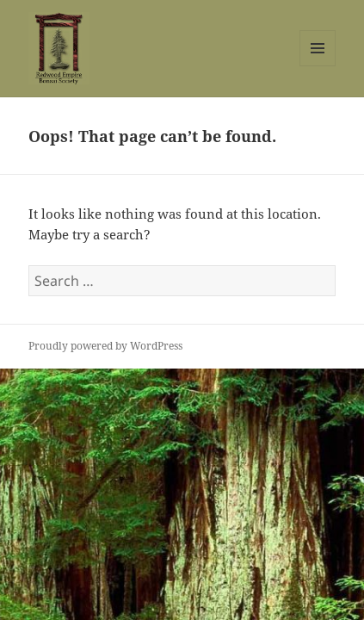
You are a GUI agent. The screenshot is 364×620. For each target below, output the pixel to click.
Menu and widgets (318, 65)
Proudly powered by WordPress (105, 345)
